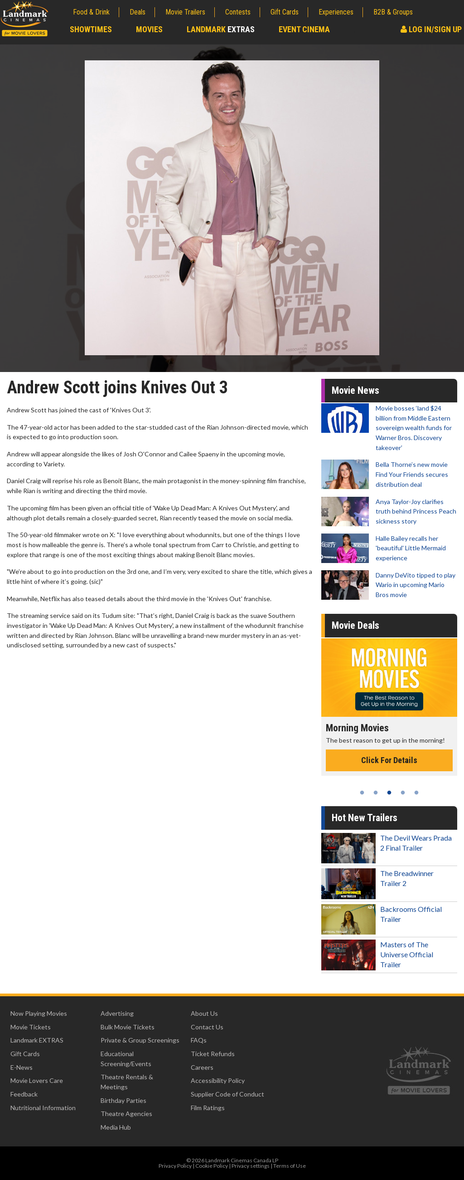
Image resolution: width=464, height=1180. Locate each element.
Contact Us (207, 1027)
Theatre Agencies (126, 1113)
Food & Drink (91, 12)
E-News (21, 1067)
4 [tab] (402, 792)
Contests (238, 12)
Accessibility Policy (218, 1080)
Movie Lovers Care (36, 1080)
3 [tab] (389, 792)
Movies (149, 29)
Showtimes (91, 29)
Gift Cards (285, 12)
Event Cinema (304, 29)
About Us (204, 1013)
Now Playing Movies (38, 1013)
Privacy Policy (175, 1165)
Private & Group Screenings (140, 1040)
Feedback (24, 1094)
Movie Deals (355, 625)
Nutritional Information (43, 1107)
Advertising (117, 1013)
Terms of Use (289, 1165)
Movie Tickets (30, 1027)
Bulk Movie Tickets (128, 1027)
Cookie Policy (211, 1165)
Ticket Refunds (213, 1054)
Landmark (221, 29)
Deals (137, 12)
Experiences (336, 12)
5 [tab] (416, 792)
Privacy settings (251, 1165)
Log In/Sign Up (431, 29)
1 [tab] (362, 792)
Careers (202, 1067)
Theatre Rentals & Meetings (127, 1082)
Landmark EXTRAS (36, 1040)
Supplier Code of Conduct (227, 1094)
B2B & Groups (393, 12)
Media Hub (116, 1127)
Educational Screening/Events (126, 1058)
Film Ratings (208, 1107)
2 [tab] (375, 792)
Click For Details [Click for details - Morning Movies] (389, 760)
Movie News (355, 390)
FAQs (199, 1040)
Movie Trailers (185, 12)
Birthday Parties (123, 1100)
